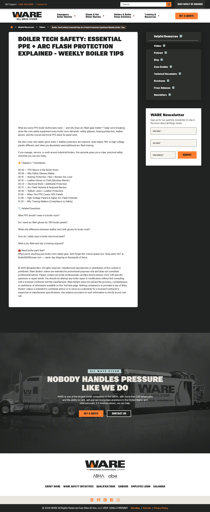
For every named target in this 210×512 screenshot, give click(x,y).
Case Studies (161, 67)
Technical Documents (165, 74)
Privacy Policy (161, 508)
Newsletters (160, 95)
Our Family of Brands (190, 4)
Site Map (135, 508)
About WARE (52, 487)
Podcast (158, 53)
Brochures (159, 81)
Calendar (159, 487)
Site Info (147, 508)
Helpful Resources (26, 27)
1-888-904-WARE (26, 4)
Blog (156, 60)
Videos (42, 27)
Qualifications (105, 487)
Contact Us (42, 4)
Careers (123, 487)
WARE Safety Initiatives (78, 487)
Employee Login (140, 487)
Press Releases (162, 88)
